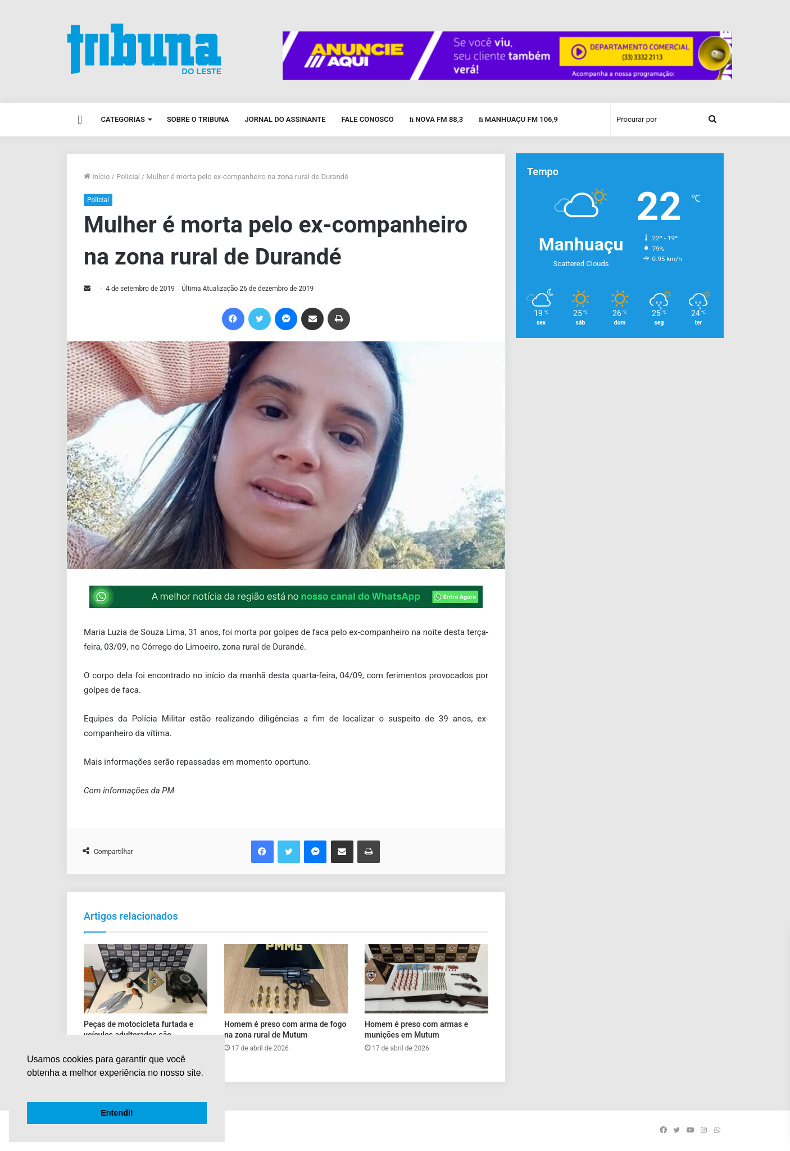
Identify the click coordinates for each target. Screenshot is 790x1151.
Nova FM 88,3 (436, 119)
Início (97, 176)
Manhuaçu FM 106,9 (518, 119)
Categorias (123, 119)
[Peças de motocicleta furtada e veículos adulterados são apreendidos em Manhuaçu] (145, 978)
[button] (28, 1087)
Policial (128, 176)
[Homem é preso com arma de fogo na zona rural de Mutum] (286, 978)
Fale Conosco (367, 119)
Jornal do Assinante (285, 119)
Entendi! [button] (117, 1112)
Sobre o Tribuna (198, 119)
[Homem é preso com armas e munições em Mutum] (426, 978)
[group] (507, 55)
